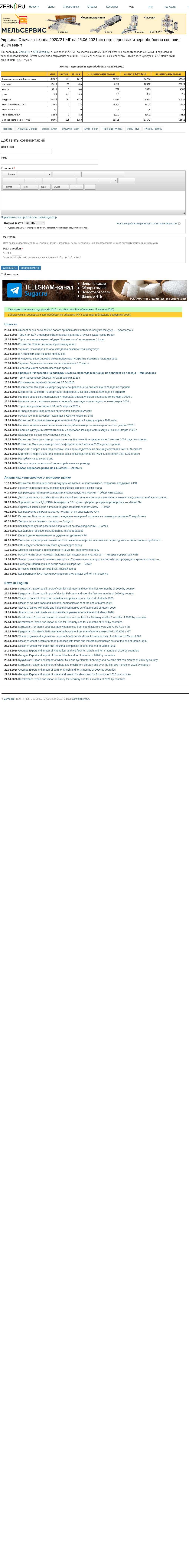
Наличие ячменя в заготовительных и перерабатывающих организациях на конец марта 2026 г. (76, 425)
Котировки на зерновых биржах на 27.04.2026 (46, 382)
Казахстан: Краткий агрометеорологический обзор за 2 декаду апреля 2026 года (67, 420)
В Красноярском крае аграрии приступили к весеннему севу (55, 410)
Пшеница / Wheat (112, 128)
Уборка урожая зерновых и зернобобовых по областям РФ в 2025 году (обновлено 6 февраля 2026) (67, 314)
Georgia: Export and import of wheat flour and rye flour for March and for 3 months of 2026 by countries (78, 650)
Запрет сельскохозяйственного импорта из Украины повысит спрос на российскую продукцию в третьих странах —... (89, 559)
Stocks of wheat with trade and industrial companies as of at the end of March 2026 (67, 645)
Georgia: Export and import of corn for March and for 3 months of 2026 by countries (67, 669)
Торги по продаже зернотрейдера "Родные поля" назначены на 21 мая (61, 339)
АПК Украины (41, 51)
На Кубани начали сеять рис (35, 458)
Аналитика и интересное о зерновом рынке (37, 477)
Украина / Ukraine (27, 128)
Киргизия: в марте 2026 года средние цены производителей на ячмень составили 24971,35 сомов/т (79, 453)
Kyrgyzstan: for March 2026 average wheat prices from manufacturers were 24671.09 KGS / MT (74, 626)
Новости (37, 6)
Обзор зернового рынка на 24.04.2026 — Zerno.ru (50, 467)
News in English (16, 583)
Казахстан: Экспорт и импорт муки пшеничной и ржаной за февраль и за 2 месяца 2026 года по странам (82, 439)
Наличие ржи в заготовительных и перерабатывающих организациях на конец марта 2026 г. (74, 401)
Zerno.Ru (24, 51)
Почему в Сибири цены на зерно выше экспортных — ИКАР (55, 564)
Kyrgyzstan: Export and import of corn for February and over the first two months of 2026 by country (76, 588)
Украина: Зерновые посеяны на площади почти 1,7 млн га (53, 363)
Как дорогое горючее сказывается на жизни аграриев (50, 530)
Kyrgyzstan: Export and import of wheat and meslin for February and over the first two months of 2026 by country (84, 664)
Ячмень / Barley (153, 128)
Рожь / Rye (133, 128)
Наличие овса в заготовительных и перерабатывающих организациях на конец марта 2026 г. (75, 396)
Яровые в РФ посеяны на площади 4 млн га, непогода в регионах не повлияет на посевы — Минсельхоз (87, 372)
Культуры (116, 6)
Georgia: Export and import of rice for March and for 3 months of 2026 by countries (66, 655)
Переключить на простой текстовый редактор (29, 217)
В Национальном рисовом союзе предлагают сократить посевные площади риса (67, 358)
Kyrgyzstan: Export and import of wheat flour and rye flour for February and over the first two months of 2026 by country (88, 660)
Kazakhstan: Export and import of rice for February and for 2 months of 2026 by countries (70, 622)
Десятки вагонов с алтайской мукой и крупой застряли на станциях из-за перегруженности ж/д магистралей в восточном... (93, 497)
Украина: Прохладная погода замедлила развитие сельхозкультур (58, 349)
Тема (4, 157)
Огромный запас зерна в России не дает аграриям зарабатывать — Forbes (64, 506)
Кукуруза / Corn (70, 128)
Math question (13, 248)
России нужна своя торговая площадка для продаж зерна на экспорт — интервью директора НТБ (78, 554)
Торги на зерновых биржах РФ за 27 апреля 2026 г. (49, 406)
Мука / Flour (91, 128)
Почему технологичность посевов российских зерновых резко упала (60, 487)
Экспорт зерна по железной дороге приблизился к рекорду (54, 463)
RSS (150, 7)
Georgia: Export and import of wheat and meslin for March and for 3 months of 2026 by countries (74, 674)
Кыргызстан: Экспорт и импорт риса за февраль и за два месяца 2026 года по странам (71, 391)
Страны (95, 6)
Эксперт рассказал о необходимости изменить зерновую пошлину (58, 549)
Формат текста (14, 223)
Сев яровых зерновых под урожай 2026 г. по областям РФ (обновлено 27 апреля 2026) (59, 309)
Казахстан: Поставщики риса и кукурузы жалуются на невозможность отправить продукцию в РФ (77, 483)
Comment (8, 168)
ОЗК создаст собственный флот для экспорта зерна (50, 545)
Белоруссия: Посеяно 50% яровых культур (44, 434)
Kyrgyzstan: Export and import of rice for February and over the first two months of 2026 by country (76, 593)
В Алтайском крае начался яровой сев (41, 353)
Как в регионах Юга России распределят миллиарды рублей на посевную (63, 573)
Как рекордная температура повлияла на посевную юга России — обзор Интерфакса (70, 492)
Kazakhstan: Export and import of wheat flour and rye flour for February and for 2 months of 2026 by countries (82, 617)
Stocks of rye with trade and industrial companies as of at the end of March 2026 (65, 602)
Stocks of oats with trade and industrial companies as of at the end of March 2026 (65, 598)
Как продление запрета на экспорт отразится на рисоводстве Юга (58, 511)
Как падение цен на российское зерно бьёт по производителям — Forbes (63, 526)
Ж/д (131, 6)
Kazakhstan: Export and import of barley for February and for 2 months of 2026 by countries (71, 679)
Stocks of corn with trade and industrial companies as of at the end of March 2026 (66, 612)
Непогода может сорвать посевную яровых (44, 368)
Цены (54, 6)
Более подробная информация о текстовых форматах (146, 223)
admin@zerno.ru (81, 698)
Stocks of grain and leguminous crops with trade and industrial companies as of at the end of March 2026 (79, 636)
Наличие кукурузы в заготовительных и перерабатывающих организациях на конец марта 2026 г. (77, 430)
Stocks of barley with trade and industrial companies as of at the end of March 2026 (67, 607)
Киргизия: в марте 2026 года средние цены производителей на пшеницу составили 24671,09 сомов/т (80, 449)
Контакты (170, 7)
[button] (9, 174)
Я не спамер (11, 274)
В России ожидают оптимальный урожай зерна (47, 568)
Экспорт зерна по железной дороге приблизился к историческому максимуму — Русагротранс (75, 330)
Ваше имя (7, 146)
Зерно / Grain (49, 128)
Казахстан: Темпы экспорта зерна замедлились (47, 344)
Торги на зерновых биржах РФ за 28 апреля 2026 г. (49, 377)
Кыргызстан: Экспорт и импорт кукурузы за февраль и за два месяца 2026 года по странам (74, 387)
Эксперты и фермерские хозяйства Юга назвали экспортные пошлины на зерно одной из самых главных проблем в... (90, 540)
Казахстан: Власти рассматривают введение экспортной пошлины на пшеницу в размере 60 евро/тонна (82, 516)
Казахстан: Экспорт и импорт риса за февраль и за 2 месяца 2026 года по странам (69, 444)
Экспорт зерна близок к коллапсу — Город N (45, 521)
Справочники (74, 6)
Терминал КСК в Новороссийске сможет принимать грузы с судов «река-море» (66, 334)
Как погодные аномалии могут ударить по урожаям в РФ (52, 535)
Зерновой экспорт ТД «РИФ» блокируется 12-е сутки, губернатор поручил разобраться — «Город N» (79, 502)
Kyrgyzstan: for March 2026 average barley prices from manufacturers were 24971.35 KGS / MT (74, 631)
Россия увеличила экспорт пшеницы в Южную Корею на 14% (55, 415)
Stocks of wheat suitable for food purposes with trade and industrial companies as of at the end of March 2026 (82, 640)
